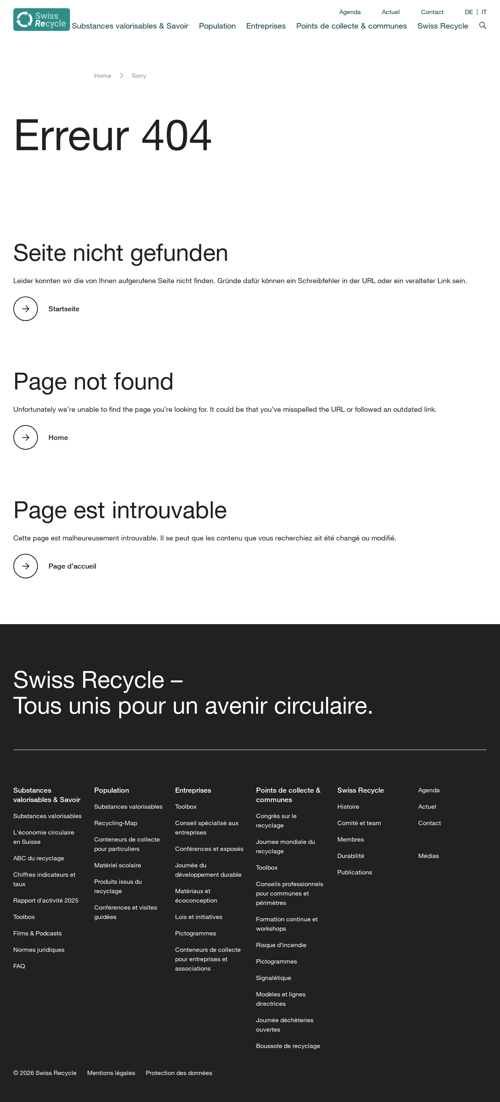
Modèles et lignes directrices (281, 998)
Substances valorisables (47, 816)
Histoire (348, 806)
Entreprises (266, 25)
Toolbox (24, 917)
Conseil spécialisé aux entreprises (206, 827)
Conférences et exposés (209, 849)
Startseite (63, 308)
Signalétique (273, 978)
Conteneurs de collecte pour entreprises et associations (208, 959)
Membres (350, 839)
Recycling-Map (115, 823)
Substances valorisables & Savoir (130, 25)
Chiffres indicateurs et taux (44, 879)
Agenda (350, 12)
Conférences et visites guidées (125, 912)
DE (469, 12)
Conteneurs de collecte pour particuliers (127, 844)
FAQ (19, 966)
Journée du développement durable (208, 869)
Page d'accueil (72, 566)
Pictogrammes (195, 933)
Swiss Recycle (443, 25)
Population (217, 25)
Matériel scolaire (117, 865)
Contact (432, 12)
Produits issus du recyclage (118, 886)
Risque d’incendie (281, 945)
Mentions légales (111, 1073)
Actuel (391, 12)
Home (102, 75)
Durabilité (350, 856)
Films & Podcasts (37, 933)
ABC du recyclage (38, 858)
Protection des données (179, 1073)
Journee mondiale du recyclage (285, 846)
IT (484, 12)
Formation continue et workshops (287, 923)
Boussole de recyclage (288, 1046)
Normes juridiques (39, 949)
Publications (354, 872)
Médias (428, 856)
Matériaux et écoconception (196, 895)
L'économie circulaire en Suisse (43, 836)
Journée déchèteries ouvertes (285, 1024)
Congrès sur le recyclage (276, 820)
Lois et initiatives (198, 917)
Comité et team (359, 823)
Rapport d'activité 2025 (46, 900)
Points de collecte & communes (351, 25)
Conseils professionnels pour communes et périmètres (289, 893)
